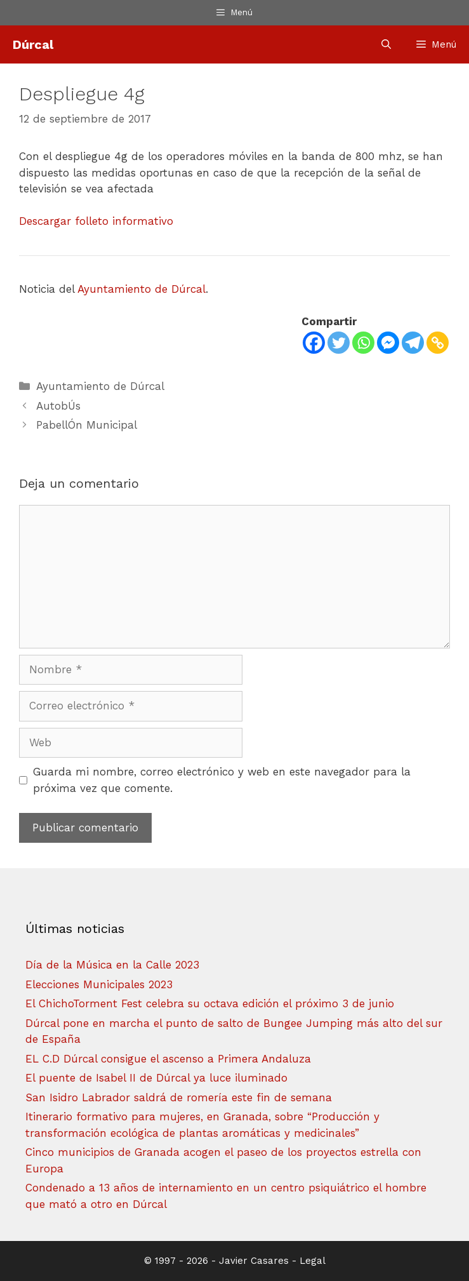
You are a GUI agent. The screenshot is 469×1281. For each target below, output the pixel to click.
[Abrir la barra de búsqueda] (386, 44)
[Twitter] (338, 343)
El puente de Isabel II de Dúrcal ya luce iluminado (156, 1077)
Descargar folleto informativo (96, 221)
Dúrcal (33, 44)
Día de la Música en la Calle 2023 (112, 964)
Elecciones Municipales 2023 (99, 984)
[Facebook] (314, 343)
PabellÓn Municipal (86, 425)
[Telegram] (413, 343)
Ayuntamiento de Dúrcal (141, 289)
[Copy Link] (437, 343)
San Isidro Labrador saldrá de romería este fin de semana (178, 1097)
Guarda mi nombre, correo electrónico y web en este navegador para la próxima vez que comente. (222, 780)
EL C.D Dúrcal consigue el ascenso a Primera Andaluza (168, 1058)
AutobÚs (58, 405)
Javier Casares (254, 1260)
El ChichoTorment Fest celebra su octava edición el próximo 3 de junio (209, 1003)
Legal (313, 1260)
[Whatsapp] (363, 343)
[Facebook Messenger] (388, 343)
